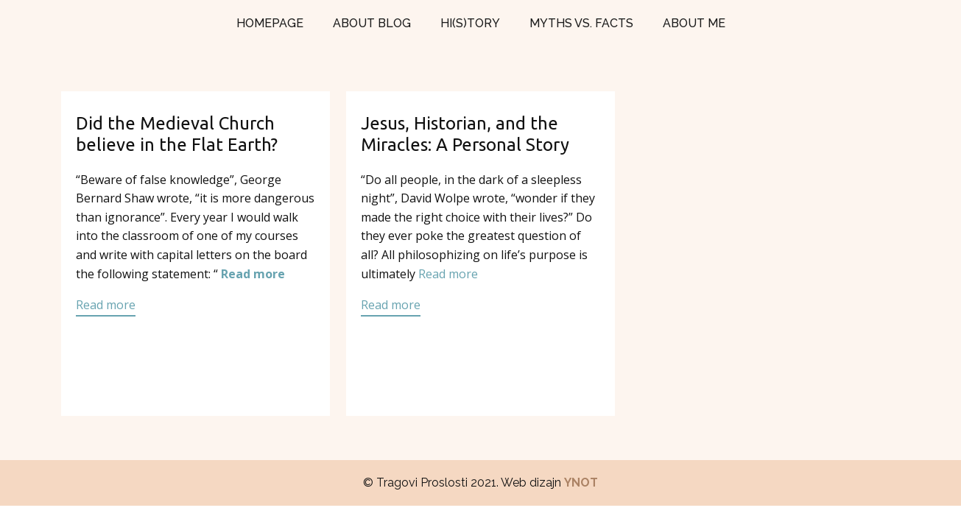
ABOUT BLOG (372, 23)
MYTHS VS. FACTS (581, 23)
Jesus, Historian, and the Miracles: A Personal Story (465, 134)
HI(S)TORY (470, 23)
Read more (253, 274)
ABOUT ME (694, 23)
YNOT (581, 483)
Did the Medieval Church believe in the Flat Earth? (177, 134)
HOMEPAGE (269, 23)
